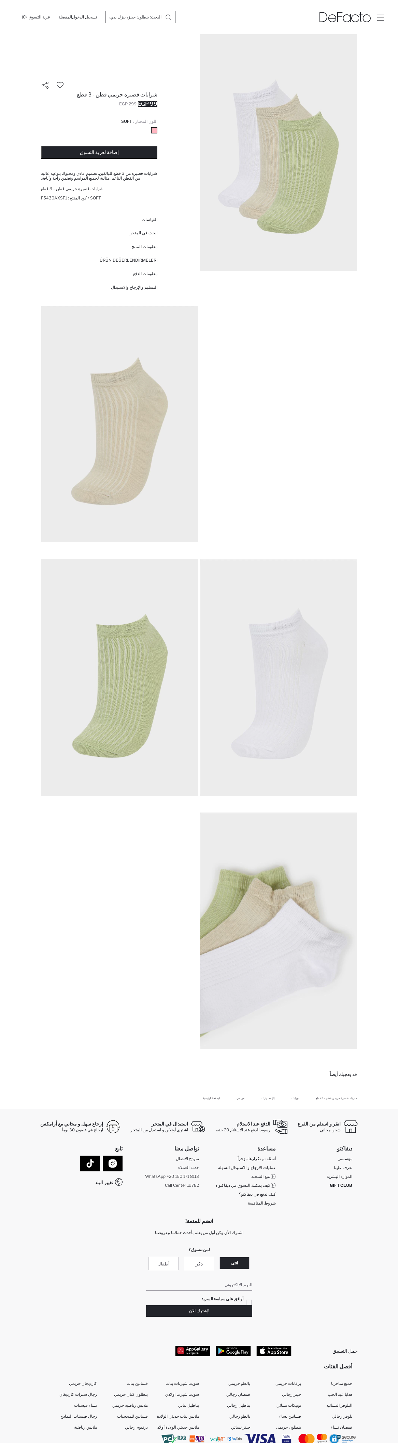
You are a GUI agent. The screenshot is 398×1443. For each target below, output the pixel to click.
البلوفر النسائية (339, 1405)
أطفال (163, 1263)
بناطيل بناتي (188, 1405)
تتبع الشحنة (263, 1176)
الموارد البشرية (339, 1176)
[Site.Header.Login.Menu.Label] (380, 17)
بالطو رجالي (239, 1416)
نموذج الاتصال (187, 1158)
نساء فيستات (85, 1405)
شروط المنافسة (262, 1203)
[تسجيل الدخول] (84, 17)
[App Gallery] (192, 1350)
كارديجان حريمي (83, 1383)
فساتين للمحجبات (132, 1416)
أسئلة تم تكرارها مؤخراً (257, 1158)
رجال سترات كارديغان (78, 1394)
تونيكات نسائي (288, 1405)
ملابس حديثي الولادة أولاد (178, 1427)
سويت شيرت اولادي (182, 1394)
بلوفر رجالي (342, 1416)
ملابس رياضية (85, 1427)
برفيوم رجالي (136, 1427)
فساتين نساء (290, 1416)
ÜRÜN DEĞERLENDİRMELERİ (128, 260)
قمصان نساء (341, 1427)
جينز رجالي (291, 1394)
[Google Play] (233, 1350)
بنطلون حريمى (288, 1427)
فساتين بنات (137, 1383)
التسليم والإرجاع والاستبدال (134, 287)
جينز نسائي (240, 1427)
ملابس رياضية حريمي (130, 1405)
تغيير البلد (104, 1182)
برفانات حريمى (288, 1383)
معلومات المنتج (144, 246)
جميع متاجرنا (341, 1383)
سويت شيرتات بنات (182, 1383)
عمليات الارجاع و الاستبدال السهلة (247, 1167)
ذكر (199, 1263)
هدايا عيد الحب (340, 1394)
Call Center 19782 (182, 1185)
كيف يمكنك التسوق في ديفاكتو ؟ (245, 1185)
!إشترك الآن (199, 1310)
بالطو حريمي (239, 1383)
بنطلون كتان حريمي (131, 1394)
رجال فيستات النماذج (78, 1416)
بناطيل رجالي (238, 1405)
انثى (234, 1262)
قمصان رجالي (238, 1394)
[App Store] (274, 1350)
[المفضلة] (65, 17)
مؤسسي (345, 1158)
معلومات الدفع (145, 273)
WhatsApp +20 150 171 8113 (172, 1176)
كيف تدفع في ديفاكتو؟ (257, 1194)
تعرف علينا (343, 1167)
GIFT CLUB (341, 1185)
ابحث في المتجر (143, 232)
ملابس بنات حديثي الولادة (178, 1416)
